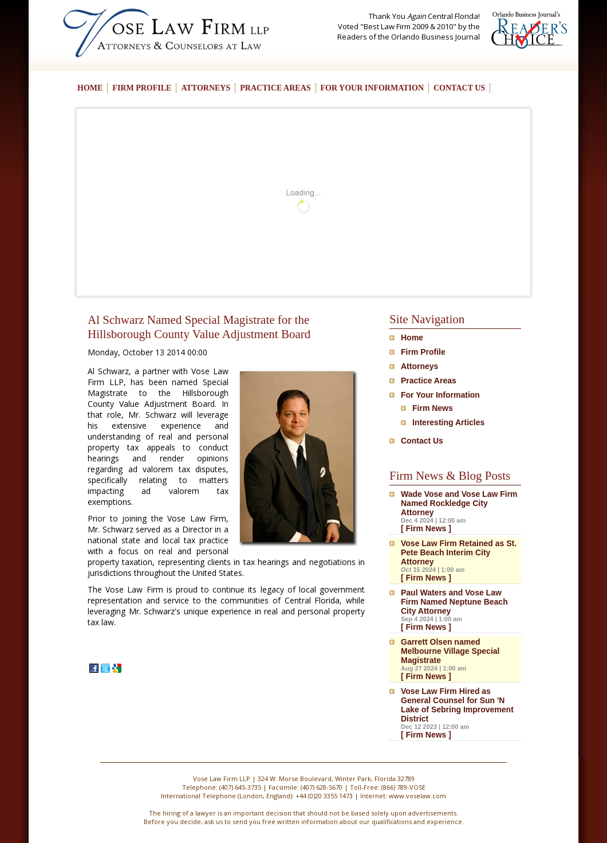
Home (412, 337)
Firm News (432, 408)
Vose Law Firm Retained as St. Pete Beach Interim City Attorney (459, 552)
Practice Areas (428, 380)
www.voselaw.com (417, 795)
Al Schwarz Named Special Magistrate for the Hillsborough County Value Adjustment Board (199, 327)
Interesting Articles (448, 422)
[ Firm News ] (426, 528)
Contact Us (422, 440)
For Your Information (440, 394)
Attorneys (419, 366)
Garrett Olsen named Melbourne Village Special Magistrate (450, 651)
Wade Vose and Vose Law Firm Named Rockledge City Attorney (459, 503)
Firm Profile (423, 351)
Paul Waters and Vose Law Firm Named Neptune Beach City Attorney (454, 601)
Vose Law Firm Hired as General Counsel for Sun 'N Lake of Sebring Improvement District (457, 705)
